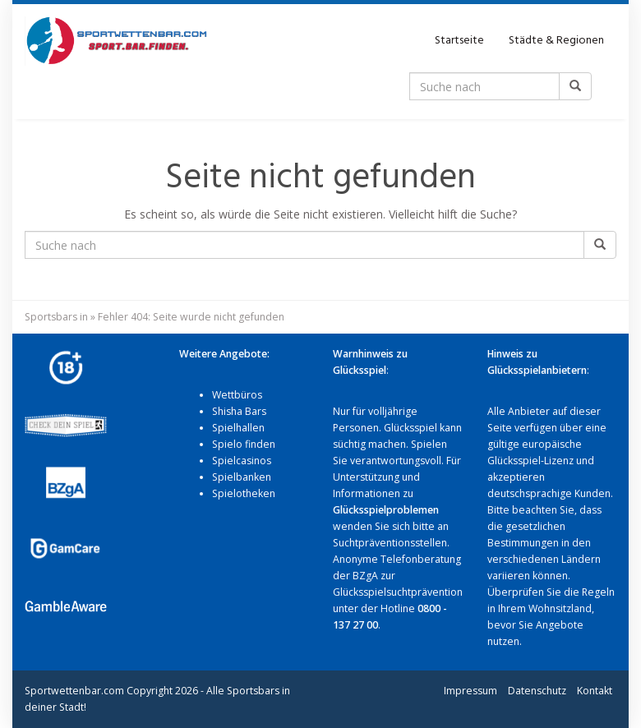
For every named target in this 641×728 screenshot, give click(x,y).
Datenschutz (537, 691)
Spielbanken (241, 477)
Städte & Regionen (556, 40)
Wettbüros (237, 395)
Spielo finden (243, 444)
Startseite (459, 40)
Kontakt (594, 691)
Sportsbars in (56, 317)
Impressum (470, 691)
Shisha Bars (239, 411)
